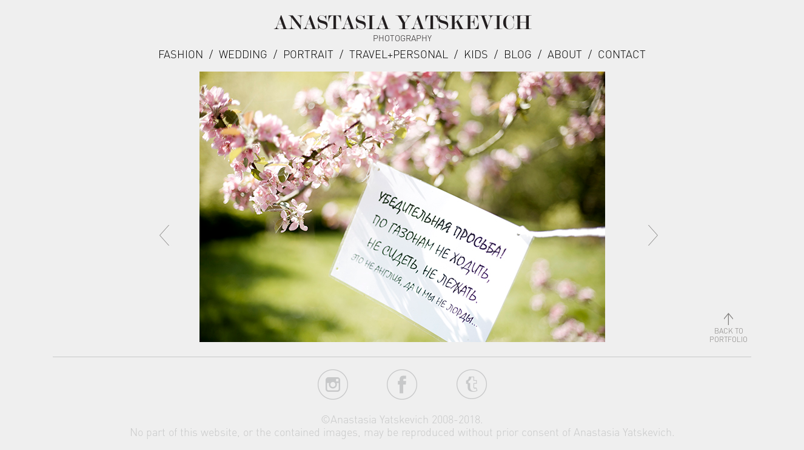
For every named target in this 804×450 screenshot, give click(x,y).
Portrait (308, 54)
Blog (518, 54)
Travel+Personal (398, 54)
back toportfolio (728, 331)
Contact (622, 54)
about (565, 54)
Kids (476, 54)
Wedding (243, 54)
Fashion (180, 54)
